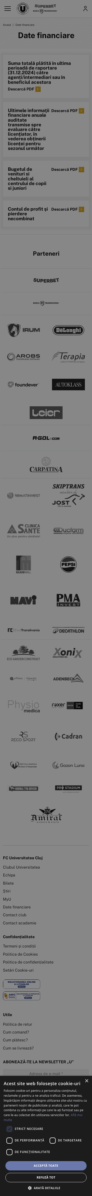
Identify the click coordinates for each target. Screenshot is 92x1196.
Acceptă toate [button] (46, 1166)
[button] (46, 1187)
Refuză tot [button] (46, 1177)
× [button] (86, 1081)
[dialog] (46, 1136)
